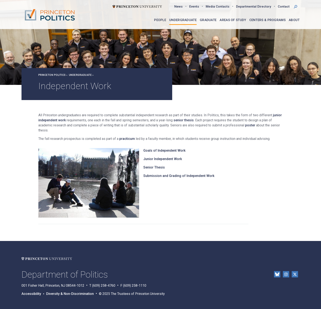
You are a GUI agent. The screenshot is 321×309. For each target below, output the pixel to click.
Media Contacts (217, 6)
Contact (284, 6)
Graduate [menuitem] (208, 20)
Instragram (286, 274)
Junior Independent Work (162, 159)
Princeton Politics (52, 75)
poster (250, 125)
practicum (127, 139)
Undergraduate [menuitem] (183, 20)
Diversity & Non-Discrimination (70, 294)
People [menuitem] (160, 20)
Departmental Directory (253, 6)
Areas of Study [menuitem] (233, 20)
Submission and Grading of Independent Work (178, 176)
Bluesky (277, 274)
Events (194, 6)
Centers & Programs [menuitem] (267, 20)
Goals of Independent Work (164, 150)
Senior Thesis (154, 167)
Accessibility (31, 294)
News (178, 6)
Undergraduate (80, 75)
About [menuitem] (294, 20)
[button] (295, 6)
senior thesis (183, 120)
